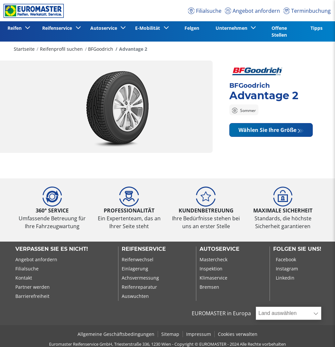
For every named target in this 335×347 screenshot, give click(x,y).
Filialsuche (27, 268)
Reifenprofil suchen (61, 49)
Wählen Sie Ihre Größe (267, 130)
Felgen (192, 28)
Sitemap (170, 334)
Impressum (198, 334)
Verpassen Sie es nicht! (51, 249)
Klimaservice (213, 278)
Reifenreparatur (139, 287)
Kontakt (23, 278)
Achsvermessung (140, 278)
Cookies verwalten (237, 334)
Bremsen (209, 287)
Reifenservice (144, 249)
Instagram (287, 268)
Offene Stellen (279, 31)
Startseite (24, 49)
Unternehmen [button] (233, 28)
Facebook (286, 259)
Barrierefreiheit (32, 296)
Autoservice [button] (105, 28)
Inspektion (211, 268)
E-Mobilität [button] (149, 28)
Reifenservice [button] (58, 28)
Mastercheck (213, 259)
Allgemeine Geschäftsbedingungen (116, 334)
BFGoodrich (100, 49)
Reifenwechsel (137, 259)
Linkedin (285, 278)
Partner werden (32, 287)
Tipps (316, 28)
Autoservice (219, 249)
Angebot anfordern (36, 259)
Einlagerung (135, 268)
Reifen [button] (16, 28)
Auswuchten (135, 296)
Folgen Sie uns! (297, 249)
